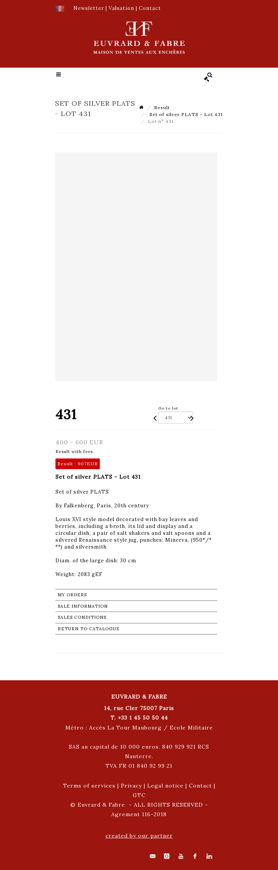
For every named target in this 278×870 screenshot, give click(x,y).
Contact (200, 785)
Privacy (131, 785)
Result (162, 107)
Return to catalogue (89, 628)
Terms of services (89, 785)
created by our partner (139, 835)
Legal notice (165, 785)
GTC (139, 795)
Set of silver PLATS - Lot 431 (185, 114)
